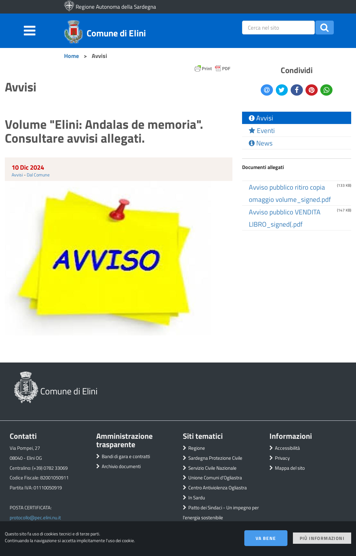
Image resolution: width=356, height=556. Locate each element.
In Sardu (196, 497)
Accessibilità (287, 448)
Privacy (282, 458)
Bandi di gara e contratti (126, 456)
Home (71, 55)
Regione (196, 448)
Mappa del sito (290, 468)
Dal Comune (38, 174)
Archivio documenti (121, 466)
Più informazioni (322, 538)
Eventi (262, 130)
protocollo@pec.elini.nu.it (35, 517)
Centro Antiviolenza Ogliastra (217, 487)
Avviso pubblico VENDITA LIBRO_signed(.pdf (285, 218)
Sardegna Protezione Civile (215, 458)
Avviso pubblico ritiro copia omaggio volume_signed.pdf (290, 193)
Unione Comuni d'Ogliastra (215, 477)
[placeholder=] (278, 27)
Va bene (266, 538)
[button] (324, 27)
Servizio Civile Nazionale (212, 468)
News (261, 143)
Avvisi (17, 174)
